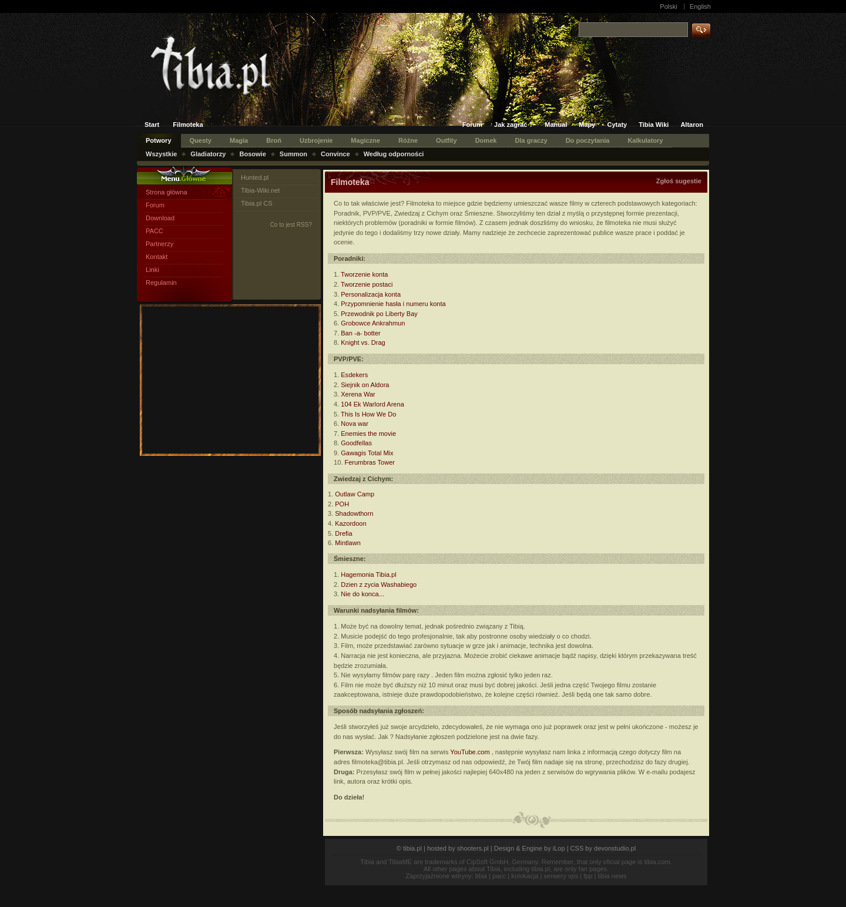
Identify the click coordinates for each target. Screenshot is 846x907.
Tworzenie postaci (366, 284)
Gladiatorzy (208, 153)
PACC (154, 230)
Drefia (343, 533)
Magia (239, 140)
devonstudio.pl (615, 848)
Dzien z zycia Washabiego (379, 584)
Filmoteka (188, 124)
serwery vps (560, 875)
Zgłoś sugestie (678, 180)
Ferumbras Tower (369, 462)
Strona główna (166, 192)
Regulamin (161, 282)
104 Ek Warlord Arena (372, 404)
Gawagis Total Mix (367, 452)
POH (342, 504)
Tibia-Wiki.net (260, 190)
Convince (335, 153)
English (700, 6)
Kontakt (156, 256)
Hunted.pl (254, 177)
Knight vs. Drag (363, 342)
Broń (273, 140)
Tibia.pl (233, 69)
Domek (486, 140)
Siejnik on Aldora (365, 384)
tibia (481, 875)
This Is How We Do (368, 414)
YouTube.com (469, 751)
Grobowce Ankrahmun (373, 323)
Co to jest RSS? (291, 224)
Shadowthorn (354, 513)
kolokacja (524, 875)
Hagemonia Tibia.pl (368, 574)
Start (152, 124)
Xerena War (358, 394)
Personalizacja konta (371, 294)
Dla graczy (531, 140)
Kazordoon (350, 523)
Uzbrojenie (316, 140)
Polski (668, 6)
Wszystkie (161, 153)
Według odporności (394, 153)
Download (160, 217)
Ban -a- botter (360, 333)
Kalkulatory (645, 140)
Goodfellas (356, 442)
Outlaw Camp (354, 494)
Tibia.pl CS (257, 203)
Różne (408, 140)
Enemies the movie (368, 433)
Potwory (159, 140)
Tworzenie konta (364, 274)
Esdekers (354, 374)
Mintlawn (348, 542)
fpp (587, 875)
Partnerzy (159, 243)
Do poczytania (588, 140)
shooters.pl (473, 848)
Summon (293, 153)
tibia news (612, 875)
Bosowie (252, 153)
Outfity (446, 140)
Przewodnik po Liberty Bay (379, 313)
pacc (499, 875)
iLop (559, 848)
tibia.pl (412, 848)
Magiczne (365, 140)
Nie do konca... (362, 593)
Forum (155, 205)
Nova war (354, 423)
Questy (201, 140)
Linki (152, 269)
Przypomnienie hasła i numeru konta (393, 303)
